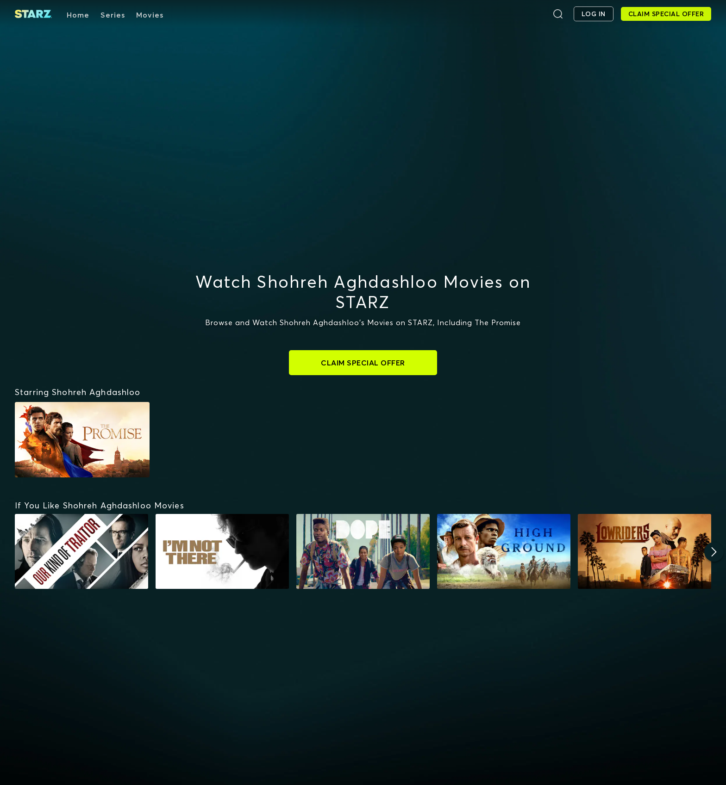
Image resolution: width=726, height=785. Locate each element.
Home (78, 14)
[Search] (558, 14)
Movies (149, 14)
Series (112, 14)
